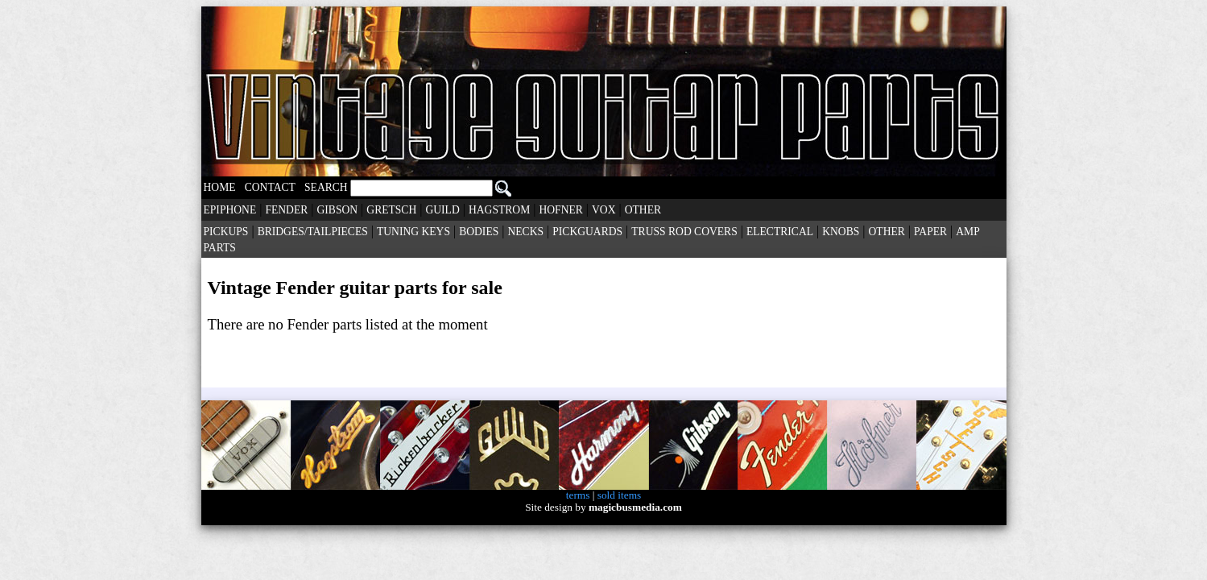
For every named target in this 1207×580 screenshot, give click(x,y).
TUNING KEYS (413, 232)
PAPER (930, 232)
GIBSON (337, 210)
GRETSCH (391, 210)
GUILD (442, 210)
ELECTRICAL (779, 232)
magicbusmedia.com (635, 507)
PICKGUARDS (587, 232)
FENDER (286, 210)
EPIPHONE (230, 210)
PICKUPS (226, 232)
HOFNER (560, 210)
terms (578, 495)
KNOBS (840, 232)
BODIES (478, 232)
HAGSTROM (499, 210)
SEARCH (407, 187)
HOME (220, 187)
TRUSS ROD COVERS (684, 232)
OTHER (643, 210)
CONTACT (270, 187)
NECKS (525, 232)
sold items (619, 495)
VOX (603, 210)
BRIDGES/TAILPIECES (313, 232)
